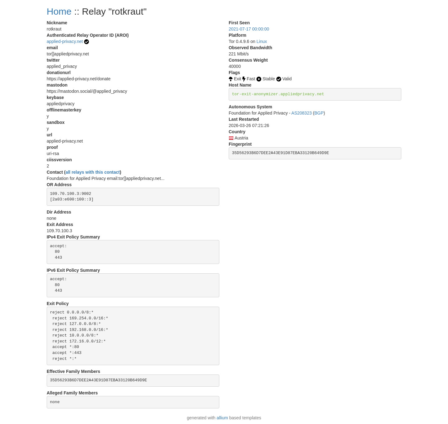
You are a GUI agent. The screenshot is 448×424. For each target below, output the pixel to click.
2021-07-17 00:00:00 (249, 28)
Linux (262, 41)
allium (222, 417)
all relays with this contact (93, 172)
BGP (319, 113)
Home (59, 11)
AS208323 (302, 113)
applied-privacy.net (65, 41)
